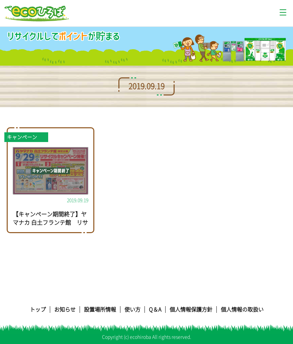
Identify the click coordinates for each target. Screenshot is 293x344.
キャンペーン (22, 137)
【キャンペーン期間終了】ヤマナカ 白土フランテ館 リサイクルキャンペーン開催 (50, 222)
